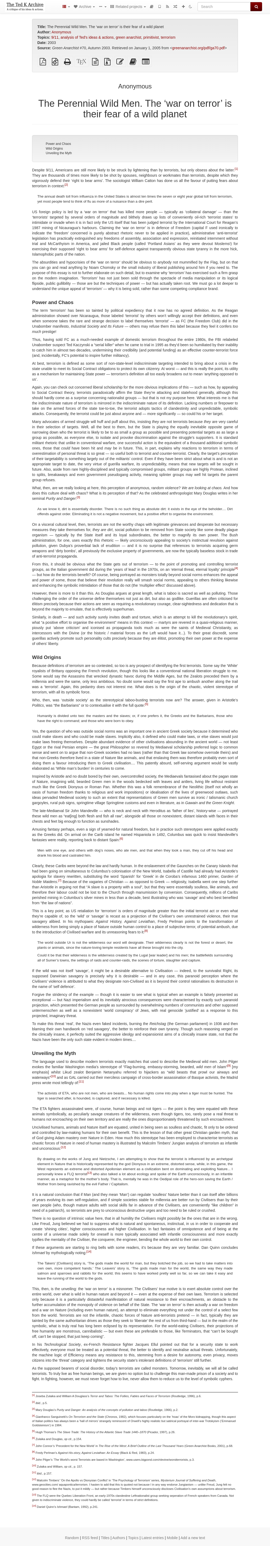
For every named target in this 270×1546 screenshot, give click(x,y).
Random (72, 1538)
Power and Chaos (58, 144)
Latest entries (152, 1538)
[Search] (224, 6)
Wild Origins (54, 148)
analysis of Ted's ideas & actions (87, 37)
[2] (66, 184)
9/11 (54, 37)
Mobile (172, 1538)
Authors (118, 1538)
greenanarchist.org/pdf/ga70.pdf (198, 48)
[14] (88, 1251)
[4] (236, 568)
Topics (133, 1538)
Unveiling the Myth (59, 153)
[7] (59, 880)
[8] (146, 930)
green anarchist (128, 37)
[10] (53, 1076)
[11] (81, 1081)
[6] (121, 838)
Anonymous (61, 32)
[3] (78, 497)
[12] (63, 1147)
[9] (228, 1065)
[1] (236, 168)
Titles (105, 1538)
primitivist (151, 37)
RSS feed (90, 1538)
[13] (89, 1172)
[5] (146, 704)
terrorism (168, 37)
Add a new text (193, 1538)
